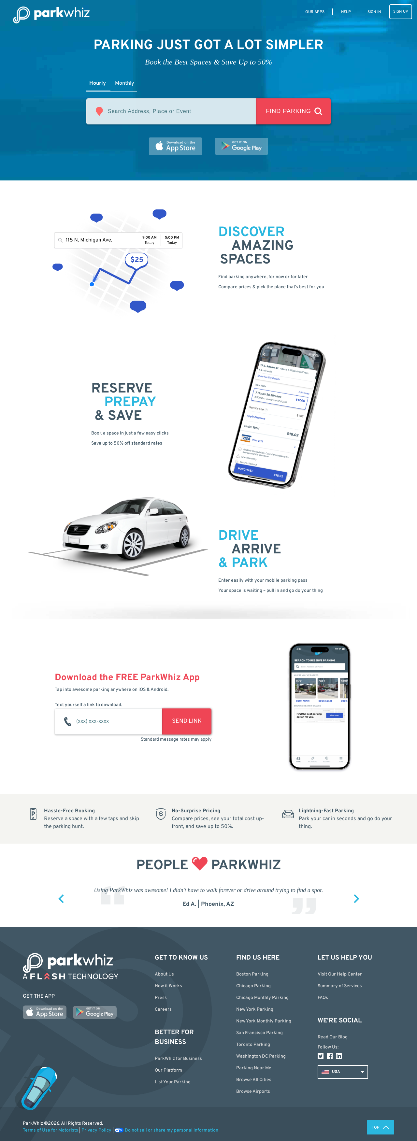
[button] (272, 1080)
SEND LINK (187, 721)
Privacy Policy (96, 1130)
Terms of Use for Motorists (50, 1130)
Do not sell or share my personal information (171, 1130)
